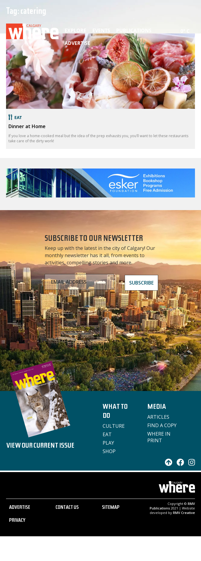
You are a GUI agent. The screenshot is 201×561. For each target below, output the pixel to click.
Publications (134, 30)
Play (108, 443)
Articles (158, 417)
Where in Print (159, 437)
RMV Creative (184, 512)
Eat (107, 434)
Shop (109, 451)
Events (101, 30)
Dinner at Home (27, 126)
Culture (114, 426)
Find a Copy (162, 425)
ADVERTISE (19, 508)
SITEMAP (111, 508)
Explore (75, 30)
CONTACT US (67, 508)
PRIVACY (17, 521)
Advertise (77, 43)
